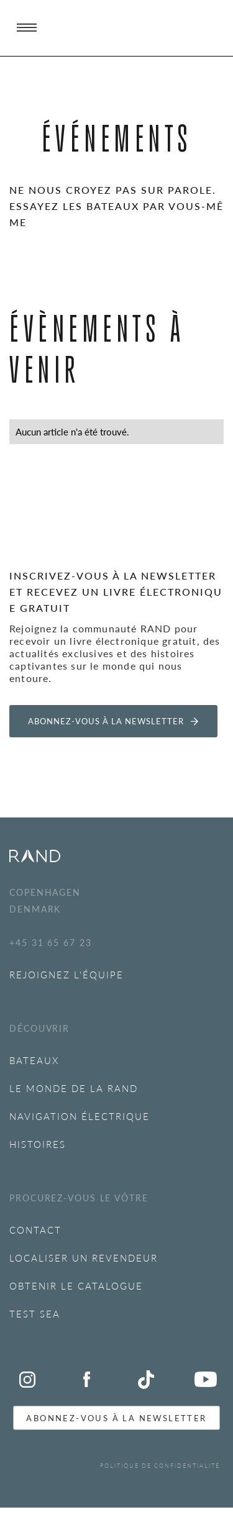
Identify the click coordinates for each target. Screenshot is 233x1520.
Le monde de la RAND (73, 1087)
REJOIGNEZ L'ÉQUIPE (66, 974)
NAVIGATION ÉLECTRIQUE (79, 1115)
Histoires (37, 1143)
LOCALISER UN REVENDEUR (83, 1257)
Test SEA (34, 1313)
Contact (35, 1229)
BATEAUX (34, 1060)
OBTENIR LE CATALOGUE (76, 1285)
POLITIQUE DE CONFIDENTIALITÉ (160, 1466)
